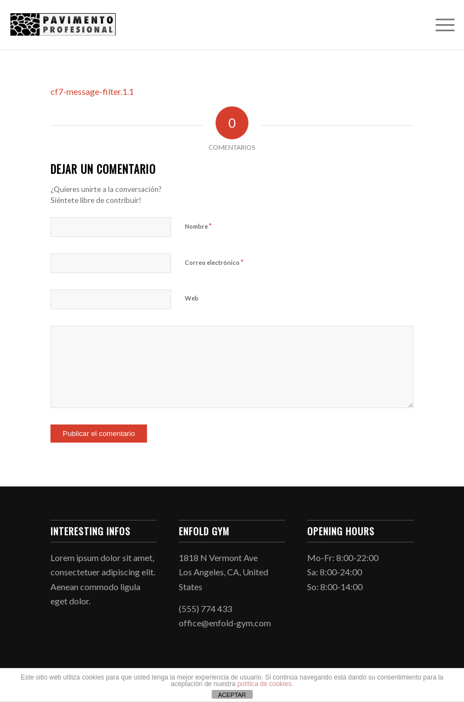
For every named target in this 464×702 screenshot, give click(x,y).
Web (192, 298)
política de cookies (264, 684)
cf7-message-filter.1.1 (92, 91)
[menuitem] (440, 24)
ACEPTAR (232, 695)
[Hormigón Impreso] (63, 24)
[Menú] (440, 24)
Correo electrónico (214, 262)
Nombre (198, 226)
